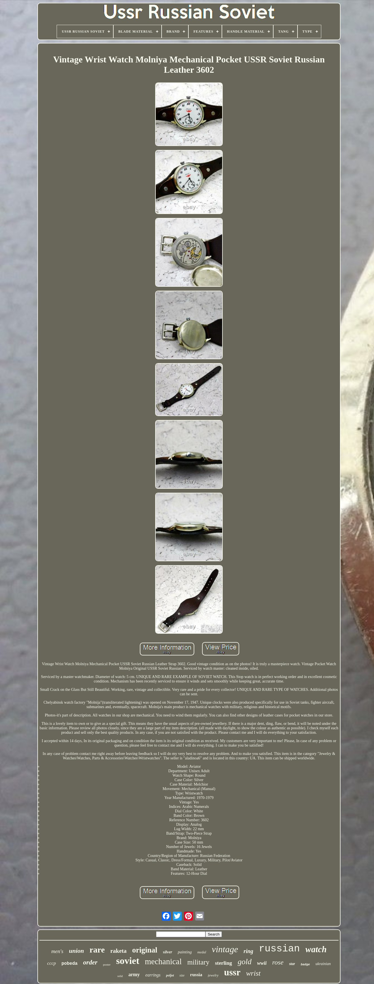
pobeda (69, 963)
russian (279, 948)
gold (244, 961)
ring (248, 951)
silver (167, 952)
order (90, 962)
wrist (253, 973)
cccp (51, 963)
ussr (232, 972)
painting (185, 952)
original (144, 950)
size (181, 975)
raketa (118, 950)
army (134, 974)
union (76, 950)
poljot (170, 975)
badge (305, 964)
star (292, 964)
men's (57, 951)
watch (316, 949)
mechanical (163, 961)
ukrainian (322, 964)
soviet (127, 961)
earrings (152, 975)
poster (107, 964)
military (198, 962)
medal (201, 952)
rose (277, 962)
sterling (223, 963)
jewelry (213, 975)
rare (97, 949)
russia (196, 974)
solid (120, 976)
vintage (225, 949)
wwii (262, 963)
